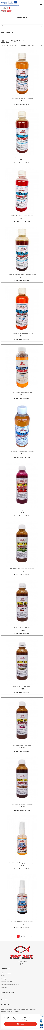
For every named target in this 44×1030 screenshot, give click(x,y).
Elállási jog (4, 979)
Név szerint (31, 45)
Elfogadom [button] (20, 1024)
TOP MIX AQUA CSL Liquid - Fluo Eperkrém (22, 510)
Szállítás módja (5, 976)
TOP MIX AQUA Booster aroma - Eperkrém (22, 215)
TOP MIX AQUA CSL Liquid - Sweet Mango (22, 804)
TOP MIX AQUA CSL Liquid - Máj (22, 627)
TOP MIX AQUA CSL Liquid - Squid (22, 745)
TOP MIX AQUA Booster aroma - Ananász (22, 98)
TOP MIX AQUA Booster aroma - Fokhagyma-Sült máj (22, 274)
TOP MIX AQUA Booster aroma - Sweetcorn (22, 451)
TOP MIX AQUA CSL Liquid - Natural (22, 686)
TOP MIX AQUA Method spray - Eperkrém (22, 921)
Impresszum (4, 1000)
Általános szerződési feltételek (10, 984)
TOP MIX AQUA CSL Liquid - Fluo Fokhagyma (22, 568)
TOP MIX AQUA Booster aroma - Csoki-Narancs (22, 157)
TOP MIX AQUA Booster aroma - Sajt (22, 392)
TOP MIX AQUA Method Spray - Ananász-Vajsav (22, 863)
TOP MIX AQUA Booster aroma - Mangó (22, 333)
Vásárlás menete (6, 973)
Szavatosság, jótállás (7, 982)
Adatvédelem (5, 997)
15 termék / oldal (7, 45)
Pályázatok (4, 987)
